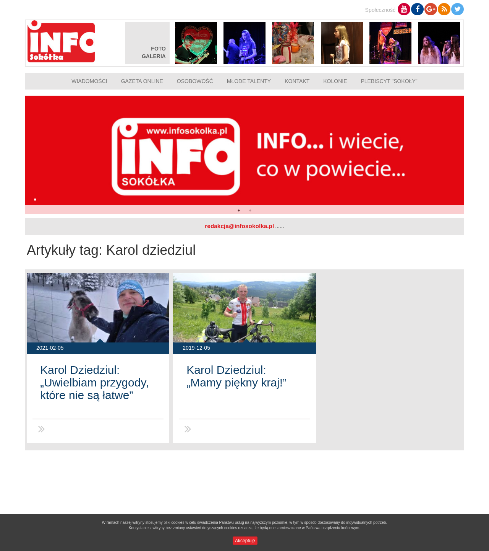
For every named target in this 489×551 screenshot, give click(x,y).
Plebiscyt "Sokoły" (389, 81)
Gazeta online (142, 81)
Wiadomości (89, 81)
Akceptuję (245, 540)
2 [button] (250, 210)
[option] (244, 155)
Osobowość (195, 81)
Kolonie (335, 81)
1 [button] (239, 210)
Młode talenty (249, 81)
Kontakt (297, 81)
